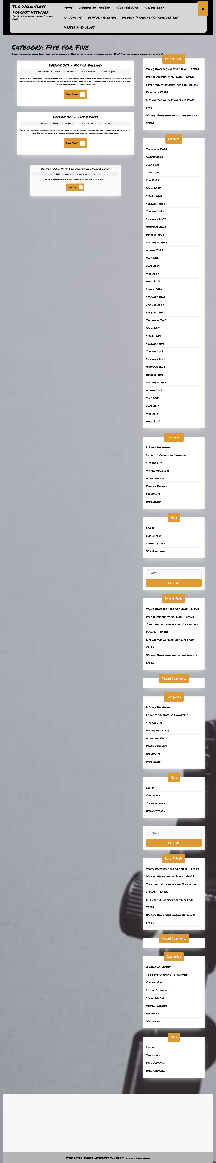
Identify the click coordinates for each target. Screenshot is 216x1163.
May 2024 (152, 273)
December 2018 (155, 359)
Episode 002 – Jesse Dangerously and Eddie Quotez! (75, 175)
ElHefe (71, 74)
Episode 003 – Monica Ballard (75, 69)
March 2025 (154, 196)
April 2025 (153, 188)
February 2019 (155, 343)
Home (68, 7)
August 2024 (154, 250)
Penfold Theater (102, 17)
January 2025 (155, 211)
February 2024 (155, 297)
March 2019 (153, 336)
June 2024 (153, 266)
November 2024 (156, 227)
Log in (150, 528)
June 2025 (153, 172)
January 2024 (155, 305)
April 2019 (153, 328)
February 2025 (155, 203)
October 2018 (154, 375)
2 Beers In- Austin (94, 7)
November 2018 (155, 367)
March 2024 (154, 289)
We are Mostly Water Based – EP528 (170, 77)
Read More (75, 92)
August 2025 (154, 157)
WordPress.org (155, 551)
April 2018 (153, 421)
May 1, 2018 (64, 177)
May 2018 (152, 413)
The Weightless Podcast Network (30, 9)
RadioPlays (73, 17)
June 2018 (152, 406)
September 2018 (156, 382)
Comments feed (155, 543)
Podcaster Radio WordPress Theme (95, 1157)
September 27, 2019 (54, 74)
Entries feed (153, 536)
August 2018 (154, 390)
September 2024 (156, 242)
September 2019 (156, 320)
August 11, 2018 (55, 125)
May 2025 (152, 180)
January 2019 (154, 351)
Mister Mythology (79, 27)
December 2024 (156, 219)
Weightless (154, 7)
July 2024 (152, 258)
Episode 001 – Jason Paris (75, 120)
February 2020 (155, 312)
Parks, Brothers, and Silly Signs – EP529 (172, 69)
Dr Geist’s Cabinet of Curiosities (150, 17)
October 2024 (155, 235)
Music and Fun (155, 478)
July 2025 (152, 164)
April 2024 (153, 281)
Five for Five (127, 7)
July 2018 (152, 398)
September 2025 (156, 149)
